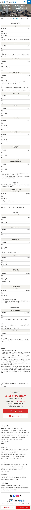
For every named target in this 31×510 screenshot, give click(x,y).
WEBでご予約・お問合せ (23, 507)
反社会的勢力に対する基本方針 (21, 487)
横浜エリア (13, 435)
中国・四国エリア (20, 439)
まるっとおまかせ (13, 469)
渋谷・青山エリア (5, 432)
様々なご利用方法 (5, 479)
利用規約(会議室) (15, 477)
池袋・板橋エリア (25, 432)
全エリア (3, 443)
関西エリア (12, 439)
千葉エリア (19, 435)
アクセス (28, 18)
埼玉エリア (25, 435)
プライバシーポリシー (18, 485)
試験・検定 (25, 449)
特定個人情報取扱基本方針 (7, 487)
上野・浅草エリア (14, 430)
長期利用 (19, 458)
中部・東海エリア (5, 439)
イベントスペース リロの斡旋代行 (8, 458)
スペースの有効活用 (15, 464)
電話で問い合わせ (8, 507)
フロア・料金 (9, 18)
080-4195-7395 (19, 401)
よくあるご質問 (23, 477)
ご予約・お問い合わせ (15, 411)
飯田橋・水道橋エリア (15, 432)
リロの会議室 (3, 382)
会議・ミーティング (18, 452)
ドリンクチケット (22, 469)
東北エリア (14, 437)
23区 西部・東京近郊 (6, 435)
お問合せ (15, 490)
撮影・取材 (15, 454)
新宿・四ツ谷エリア (23, 430)
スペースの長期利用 (5, 464)
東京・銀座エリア (9, 428)
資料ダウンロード (15, 416)
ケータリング (21, 18)
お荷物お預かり (4, 469)
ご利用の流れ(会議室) (6, 477)
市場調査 (3, 456)
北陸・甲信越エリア (22, 437)
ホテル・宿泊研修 (20, 456)
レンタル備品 (15, 18)
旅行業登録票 (9, 485)
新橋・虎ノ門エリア (18, 428)
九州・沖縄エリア (5, 441)
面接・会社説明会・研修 (6, 454)
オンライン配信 (20, 466)
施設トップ (3, 18)
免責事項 (3, 490)
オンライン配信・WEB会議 (7, 449)
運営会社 (3, 485)
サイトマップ (9, 490)
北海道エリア (8, 437)
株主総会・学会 (22, 454)
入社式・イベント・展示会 (7, 452)
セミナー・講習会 (18, 449)
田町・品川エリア (5, 430)
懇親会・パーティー (10, 456)
